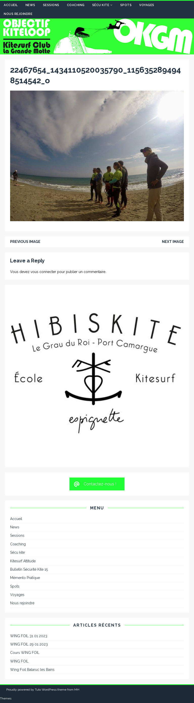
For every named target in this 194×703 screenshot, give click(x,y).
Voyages (146, 5)
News (30, 5)
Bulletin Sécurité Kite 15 (29, 569)
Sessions (51, 5)
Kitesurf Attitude (23, 561)
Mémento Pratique (25, 578)
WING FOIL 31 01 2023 (28, 636)
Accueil (11, 5)
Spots (126, 5)
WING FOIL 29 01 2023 (29, 644)
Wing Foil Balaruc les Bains (32, 670)
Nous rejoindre (18, 14)
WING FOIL (19, 661)
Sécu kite (100, 5)
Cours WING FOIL (24, 653)
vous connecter (43, 272)
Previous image (25, 242)
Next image (173, 242)
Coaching (76, 5)
